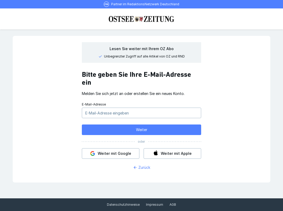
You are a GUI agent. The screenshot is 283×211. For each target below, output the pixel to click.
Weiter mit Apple (171, 153)
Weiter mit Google (109, 153)
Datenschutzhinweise (123, 205)
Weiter (141, 129)
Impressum (154, 205)
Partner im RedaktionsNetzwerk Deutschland (145, 4)
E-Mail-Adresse (94, 104)
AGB (172, 205)
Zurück (141, 167)
